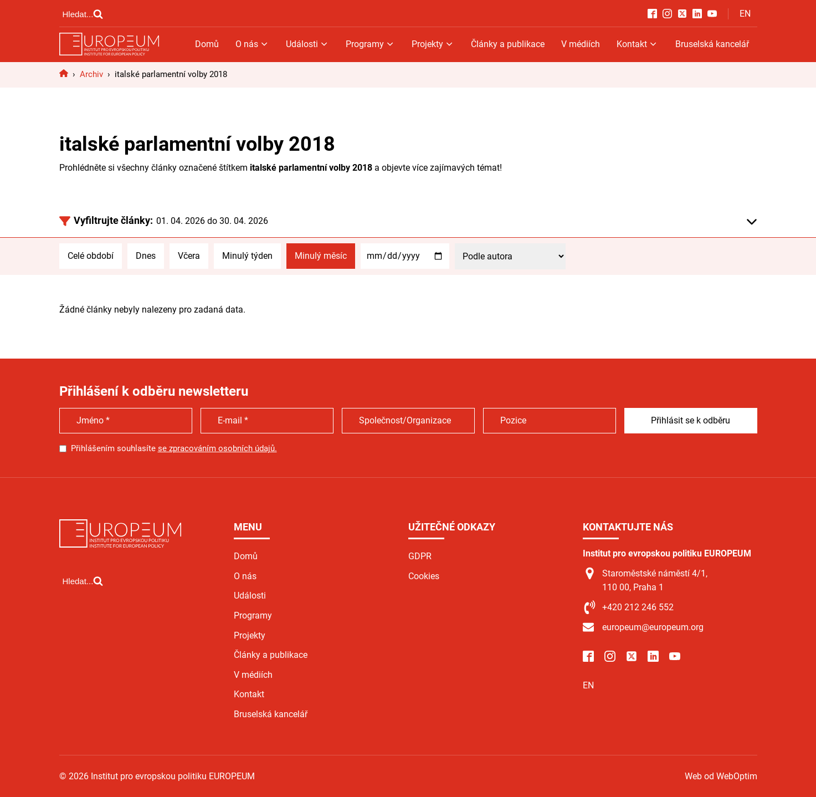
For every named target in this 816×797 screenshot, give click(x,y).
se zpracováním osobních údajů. (217, 448)
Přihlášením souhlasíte (174, 448)
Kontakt (637, 44)
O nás (252, 44)
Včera (189, 256)
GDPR (420, 556)
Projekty (433, 44)
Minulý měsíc (321, 256)
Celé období (91, 256)
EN (745, 13)
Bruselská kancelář (712, 44)
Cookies (423, 576)
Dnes (146, 256)
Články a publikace (508, 44)
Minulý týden (247, 256)
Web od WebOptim (721, 776)
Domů (207, 44)
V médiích (580, 44)
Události (307, 44)
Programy (370, 44)
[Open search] (83, 13)
